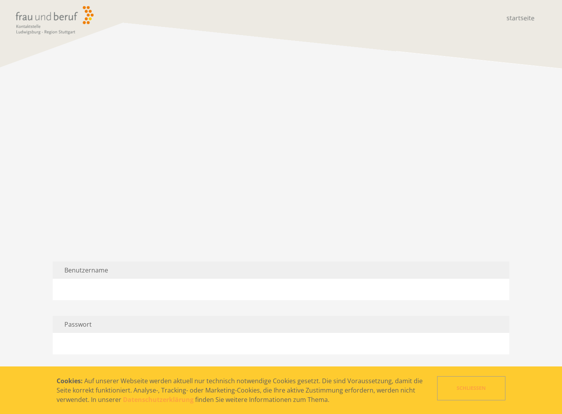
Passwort (78, 324)
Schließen (471, 387)
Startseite (521, 18)
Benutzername (86, 270)
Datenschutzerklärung (158, 399)
